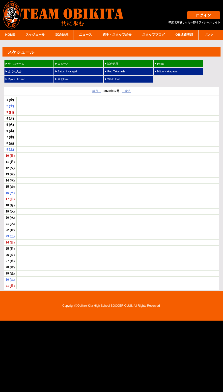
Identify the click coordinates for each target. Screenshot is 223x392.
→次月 (126, 91)
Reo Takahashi (116, 71)
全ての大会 (15, 71)
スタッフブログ (153, 34)
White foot (113, 79)
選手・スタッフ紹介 (117, 34)
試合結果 (62, 34)
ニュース (85, 34)
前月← (96, 91)
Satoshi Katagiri (67, 71)
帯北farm (63, 79)
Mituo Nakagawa (167, 71)
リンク (209, 34)
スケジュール (35, 34)
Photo (160, 63)
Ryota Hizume (16, 79)
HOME (10, 34)
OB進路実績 (184, 34)
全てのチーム (16, 63)
